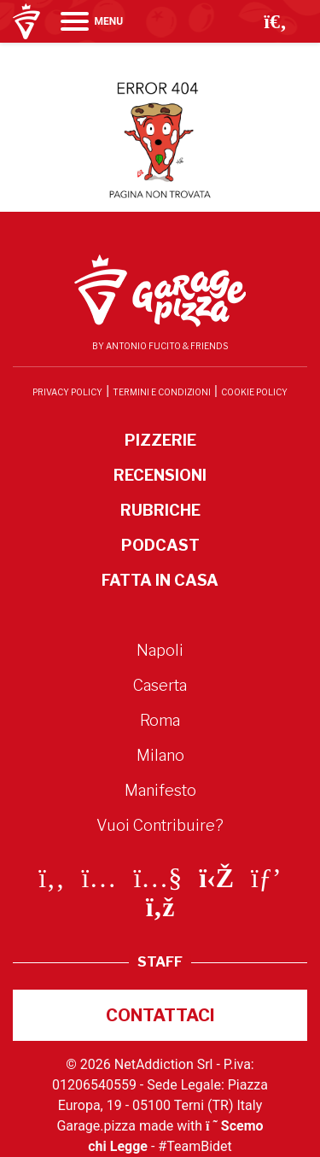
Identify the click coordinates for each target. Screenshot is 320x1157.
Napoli (160, 650)
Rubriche (160, 510)
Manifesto (160, 790)
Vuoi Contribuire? (160, 825)
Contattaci (160, 1015)
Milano (160, 755)
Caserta (160, 685)
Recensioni (160, 475)
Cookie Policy (254, 392)
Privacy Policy (67, 392)
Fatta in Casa (160, 580)
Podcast (160, 545)
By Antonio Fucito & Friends (160, 346)
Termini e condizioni (162, 392)
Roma (160, 720)
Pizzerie (160, 440)
